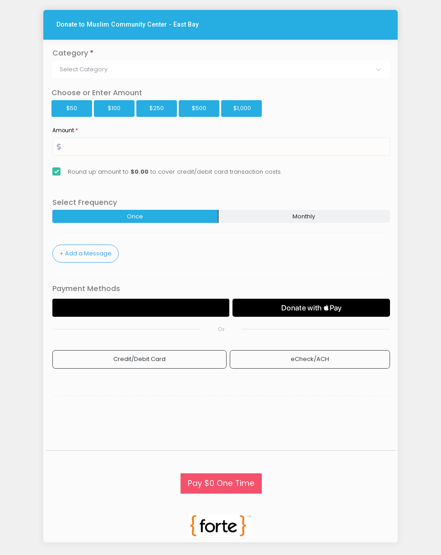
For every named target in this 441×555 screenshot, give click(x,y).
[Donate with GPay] (140, 308)
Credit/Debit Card (139, 359)
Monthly (303, 216)
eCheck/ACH (310, 359)
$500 (199, 108)
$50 (71, 108)
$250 (156, 108)
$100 (114, 108)
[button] (221, 69)
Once (135, 216)
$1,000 (242, 108)
